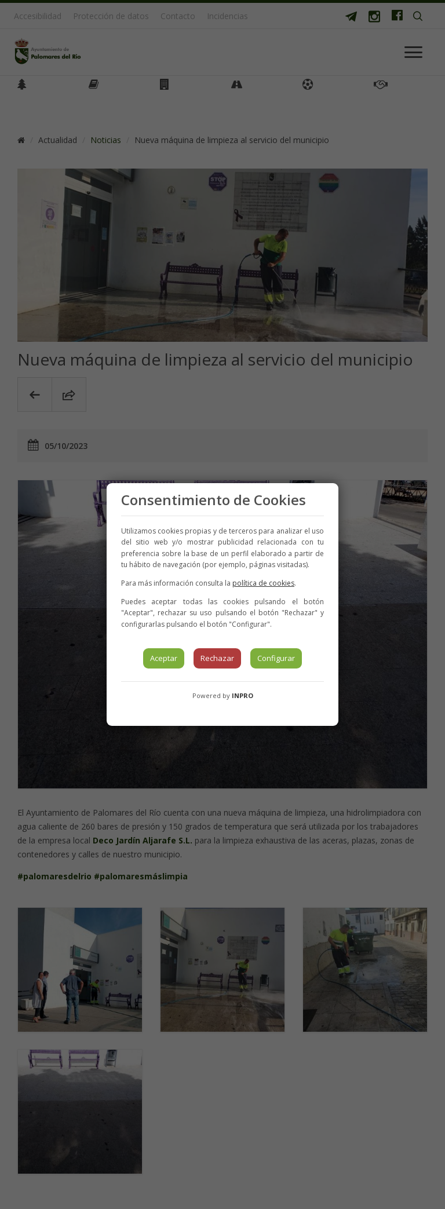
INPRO (242, 695)
